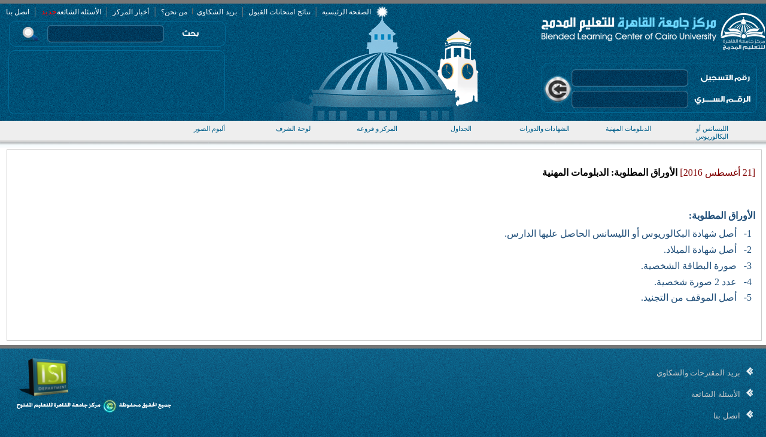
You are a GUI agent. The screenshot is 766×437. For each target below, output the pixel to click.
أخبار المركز (131, 12)
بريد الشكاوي (216, 12)
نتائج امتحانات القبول (279, 12)
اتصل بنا (17, 12)
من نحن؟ (174, 12)
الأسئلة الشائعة (79, 12)
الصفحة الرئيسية (346, 12)
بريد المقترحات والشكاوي (698, 372)
